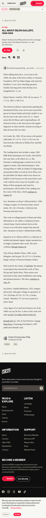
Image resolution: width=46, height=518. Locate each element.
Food (4, 414)
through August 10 (18, 247)
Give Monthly (23, 479)
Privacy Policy (16, 508)
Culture (7, 344)
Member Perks (29, 450)
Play (7, 50)
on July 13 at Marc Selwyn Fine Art (22, 315)
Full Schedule (29, 415)
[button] (14, 9)
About (4, 435)
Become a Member (31, 435)
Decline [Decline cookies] (5, 514)
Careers (5, 439)
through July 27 (9, 321)
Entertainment (7, 410)
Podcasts (27, 411)
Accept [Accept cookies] (17, 514)
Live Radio (28, 404)
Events (4, 421)
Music (26, 407)
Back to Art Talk (9, 21)
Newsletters (6, 446)
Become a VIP (29, 439)
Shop (26, 446)
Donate (37, 3)
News (4, 407)
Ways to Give (29, 442)
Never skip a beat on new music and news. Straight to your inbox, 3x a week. (22, 380)
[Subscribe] (41, 388)
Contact (5, 450)
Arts (15, 344)
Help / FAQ (6, 442)
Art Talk (4, 27)
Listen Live (11, 3)
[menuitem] (23, 50)
